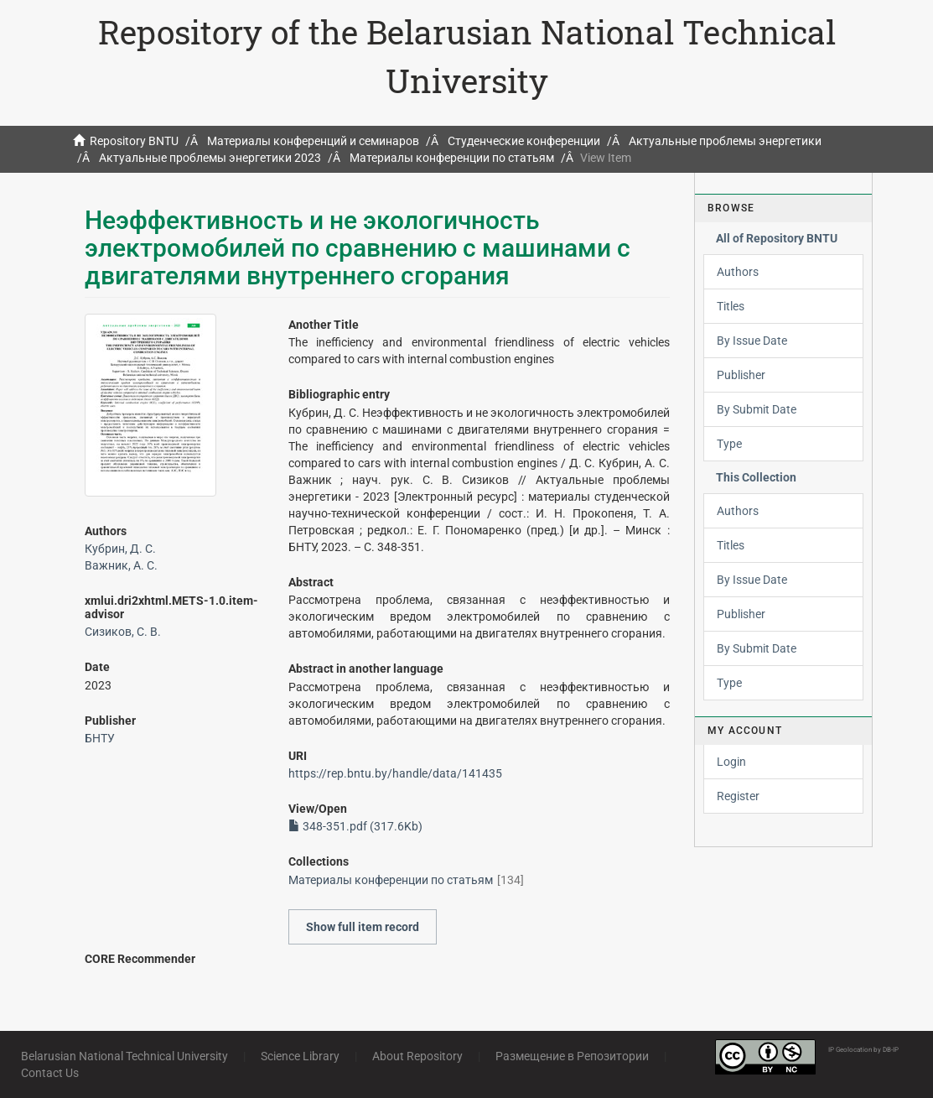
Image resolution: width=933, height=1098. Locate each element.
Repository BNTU (134, 141)
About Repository (417, 1056)
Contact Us (50, 1073)
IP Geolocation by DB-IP (863, 1050)
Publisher (741, 375)
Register (738, 796)
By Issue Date (752, 340)
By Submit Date (756, 409)
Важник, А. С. (121, 565)
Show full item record (362, 927)
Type (729, 443)
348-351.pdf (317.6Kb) (355, 826)
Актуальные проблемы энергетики (725, 141)
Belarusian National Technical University (124, 1056)
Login (731, 761)
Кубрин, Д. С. (120, 548)
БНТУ (100, 738)
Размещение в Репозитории (572, 1056)
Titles (730, 306)
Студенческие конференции (524, 141)
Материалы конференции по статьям (452, 157)
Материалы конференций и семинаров (313, 141)
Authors (738, 271)
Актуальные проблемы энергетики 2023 (210, 157)
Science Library (300, 1056)
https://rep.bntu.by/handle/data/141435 (395, 773)
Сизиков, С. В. (123, 631)
